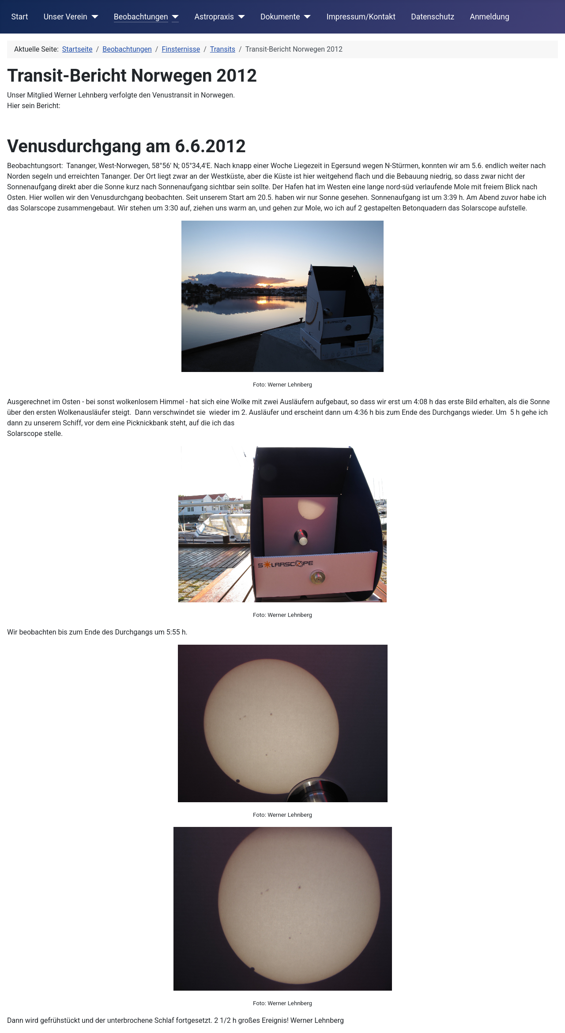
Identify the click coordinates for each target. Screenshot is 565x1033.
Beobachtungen (141, 16)
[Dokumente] (305, 17)
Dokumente (280, 16)
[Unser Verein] (92, 17)
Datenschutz (432, 16)
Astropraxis (214, 16)
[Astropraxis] (239, 17)
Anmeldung (489, 16)
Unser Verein (65, 16)
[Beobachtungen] (173, 17)
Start (19, 16)
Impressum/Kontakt (361, 16)
